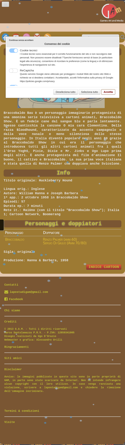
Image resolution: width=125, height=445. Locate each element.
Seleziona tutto (89, 92)
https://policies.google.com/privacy (37, 81)
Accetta (108, 92)
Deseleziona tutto (65, 92)
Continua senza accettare (21, 40)
